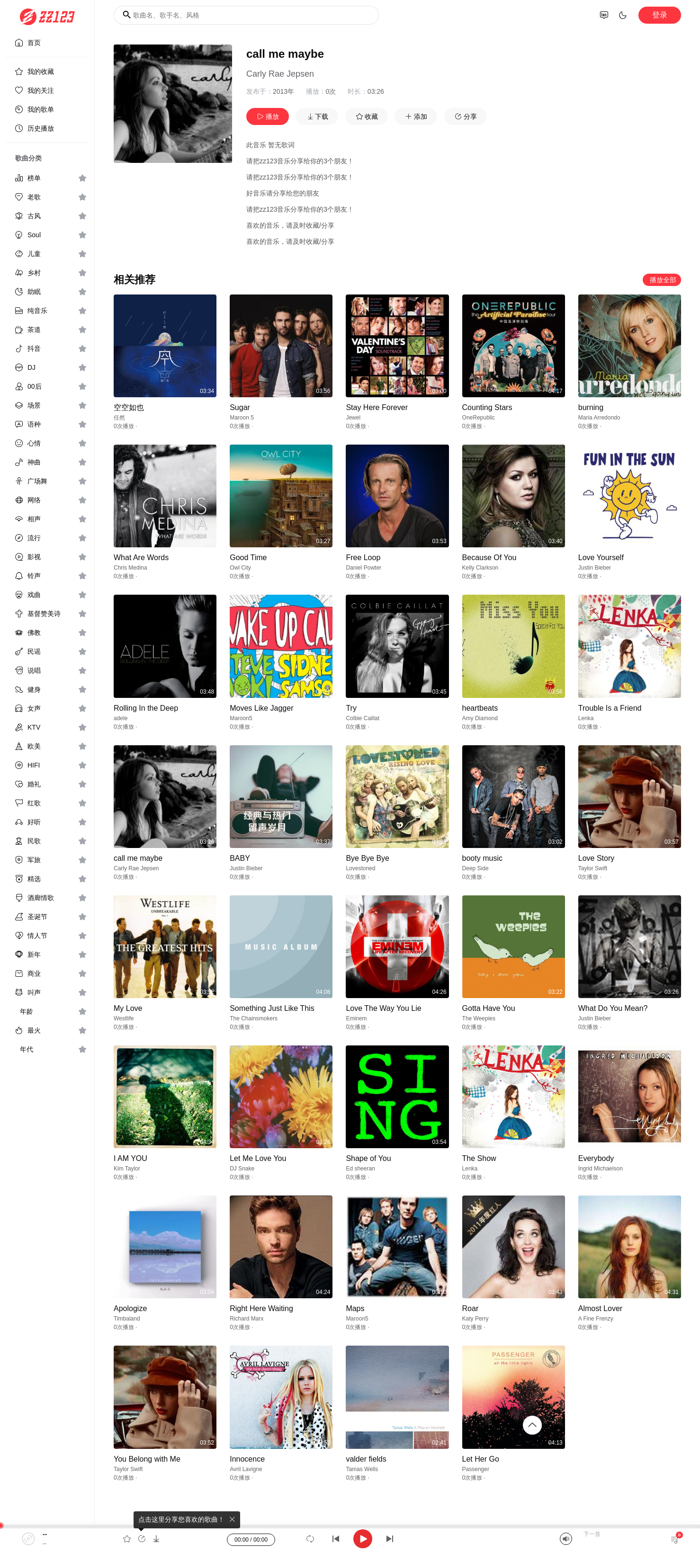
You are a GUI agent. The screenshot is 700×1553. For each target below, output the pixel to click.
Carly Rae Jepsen (280, 74)
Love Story (596, 858)
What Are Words (141, 557)
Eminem (356, 1018)
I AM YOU (130, 1158)
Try (351, 708)
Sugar (240, 407)
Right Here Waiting (261, 1308)
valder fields (366, 1459)
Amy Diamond (480, 718)
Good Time (248, 557)
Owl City (240, 567)
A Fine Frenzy (595, 1318)
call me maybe (138, 858)
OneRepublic (478, 417)
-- (45, 1534)
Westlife (124, 1018)
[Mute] (566, 1539)
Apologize (130, 1308)
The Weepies (478, 1018)
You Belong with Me (147, 1459)
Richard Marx (246, 1318)
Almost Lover (600, 1308)
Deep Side (475, 868)
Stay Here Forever (377, 407)
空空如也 (129, 407)
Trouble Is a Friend (610, 708)
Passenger (475, 1469)
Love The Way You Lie (383, 1008)
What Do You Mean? (613, 1008)
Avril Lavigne (246, 1469)
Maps (355, 1308)
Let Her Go (480, 1459)
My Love (128, 1008)
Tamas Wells (362, 1469)
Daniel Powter (363, 567)
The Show (479, 1158)
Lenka (586, 718)
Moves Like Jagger (261, 708)
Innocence (247, 1459)
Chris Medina (130, 567)
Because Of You (489, 557)
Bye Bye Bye (367, 858)
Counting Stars (487, 407)
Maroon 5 (242, 417)
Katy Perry (475, 1318)
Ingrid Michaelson (600, 1168)
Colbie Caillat (362, 718)
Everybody (596, 1158)
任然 (119, 417)
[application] (350, 1539)
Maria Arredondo (599, 417)
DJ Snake (242, 1168)
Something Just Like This (272, 1008)
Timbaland (127, 1318)
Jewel (353, 417)
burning (590, 407)
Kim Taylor (127, 1168)
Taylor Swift (592, 868)
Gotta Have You (488, 1008)
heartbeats (480, 708)
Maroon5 (241, 718)
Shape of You (368, 1158)
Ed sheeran (360, 1168)
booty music (482, 858)
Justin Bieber (594, 567)
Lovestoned (360, 868)
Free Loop (363, 557)
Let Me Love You (258, 1158)
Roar (470, 1308)
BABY (240, 858)
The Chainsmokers (254, 1018)
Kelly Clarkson (480, 567)
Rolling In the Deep (146, 708)
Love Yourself (601, 557)
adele (120, 718)
